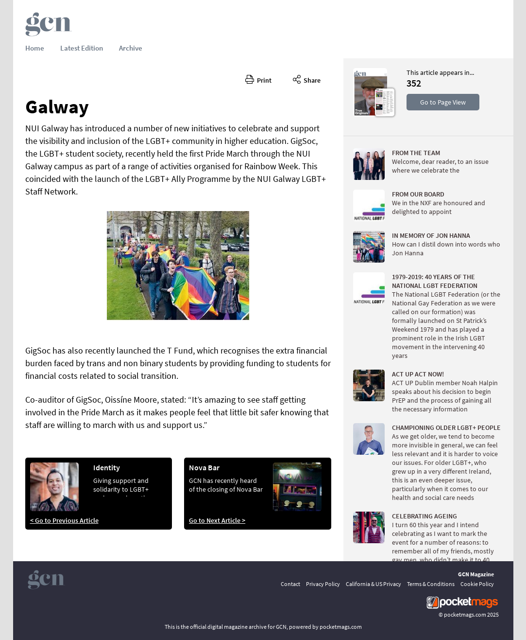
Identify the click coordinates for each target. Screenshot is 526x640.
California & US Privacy (373, 583)
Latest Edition (81, 48)
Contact (290, 583)
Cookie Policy (477, 583)
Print (258, 79)
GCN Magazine (476, 574)
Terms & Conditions (431, 583)
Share (307, 79)
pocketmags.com (465, 614)
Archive (130, 48)
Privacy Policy (323, 583)
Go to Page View (443, 102)
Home (34, 48)
